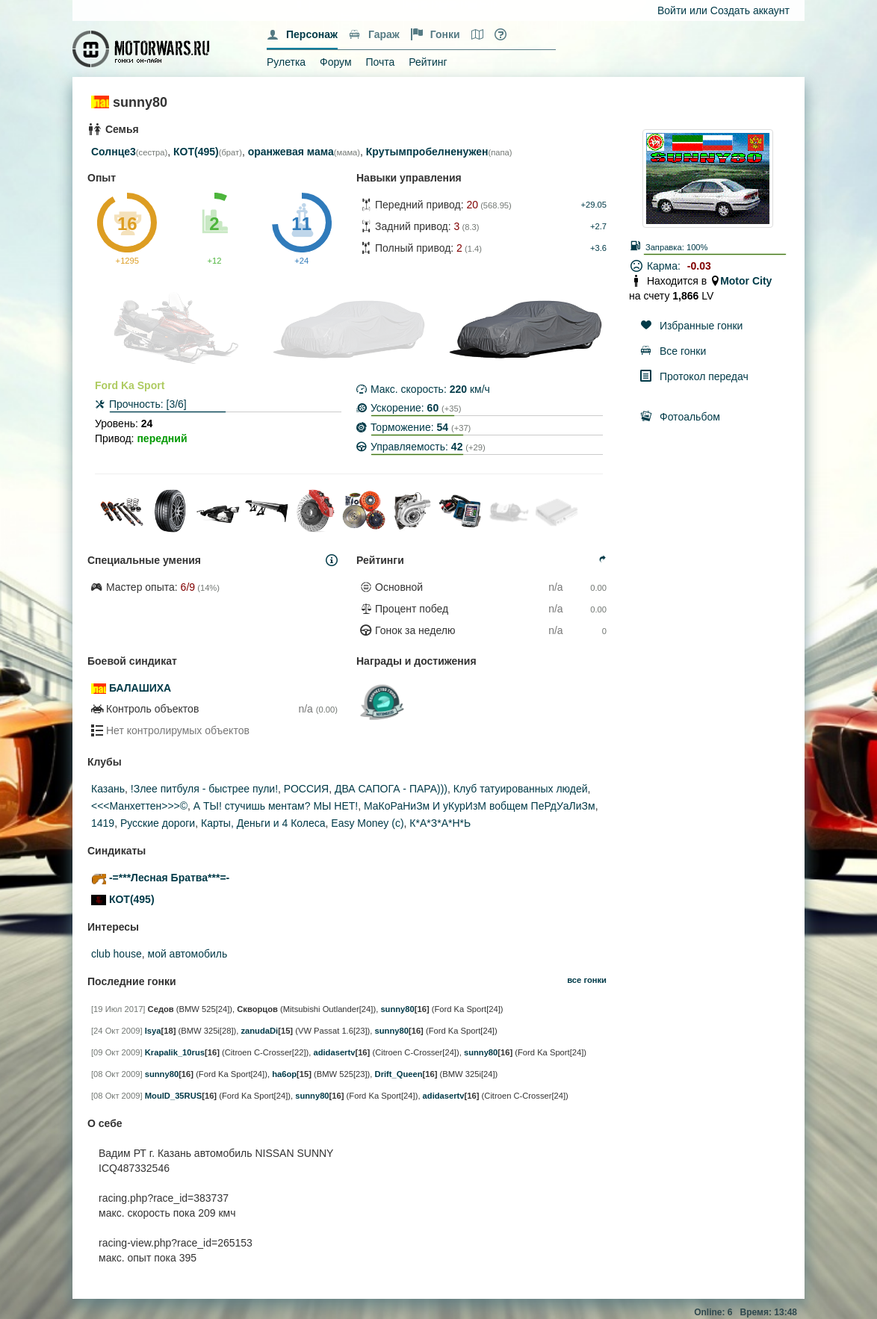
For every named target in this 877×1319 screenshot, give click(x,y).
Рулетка (286, 62)
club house (116, 954)
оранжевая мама (291, 152)
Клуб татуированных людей (520, 789)
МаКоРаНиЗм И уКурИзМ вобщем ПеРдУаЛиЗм (479, 806)
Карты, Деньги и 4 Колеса (263, 823)
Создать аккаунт (750, 10)
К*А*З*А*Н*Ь (440, 823)
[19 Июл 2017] (118, 1009)
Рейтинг (428, 62)
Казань (108, 789)
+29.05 (593, 204)
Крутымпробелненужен (427, 152)
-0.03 (699, 266)
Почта (379, 62)
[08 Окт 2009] (117, 1074)
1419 (102, 823)
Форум (336, 62)
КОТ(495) (196, 152)
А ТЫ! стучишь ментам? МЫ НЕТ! (275, 806)
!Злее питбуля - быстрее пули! (204, 789)
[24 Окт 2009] (117, 1030)
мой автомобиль (188, 954)
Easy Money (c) (367, 823)
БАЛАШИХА (140, 688)
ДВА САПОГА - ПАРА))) (391, 789)
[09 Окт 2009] (117, 1052)
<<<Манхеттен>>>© (139, 806)
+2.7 (598, 226)
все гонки (587, 979)
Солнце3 (113, 152)
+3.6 (598, 247)
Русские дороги (157, 823)
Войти (672, 10)
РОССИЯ (306, 789)
